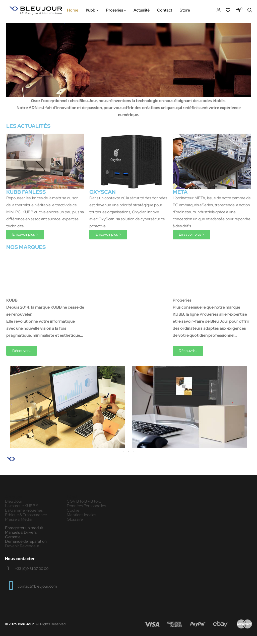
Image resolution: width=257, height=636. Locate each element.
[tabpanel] (67, 406)
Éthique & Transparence (26, 515)
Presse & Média (18, 519)
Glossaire (75, 519)
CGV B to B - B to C (84, 501)
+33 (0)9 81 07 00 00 (31, 568)
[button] (25, 234)
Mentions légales (81, 515)
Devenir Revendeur (22, 546)
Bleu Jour (13, 501)
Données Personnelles (86, 506)
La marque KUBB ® (21, 506)
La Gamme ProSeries (24, 510)
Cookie (73, 510)
